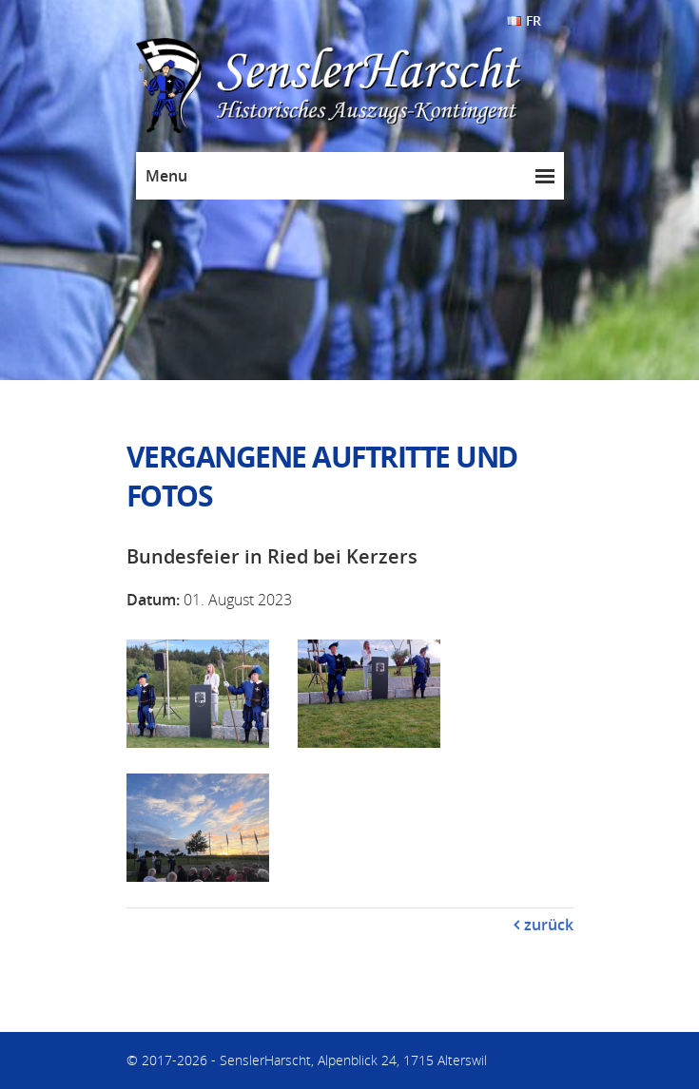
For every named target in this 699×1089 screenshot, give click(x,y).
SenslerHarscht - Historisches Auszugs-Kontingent (369, 86)
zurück (548, 924)
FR (533, 20)
